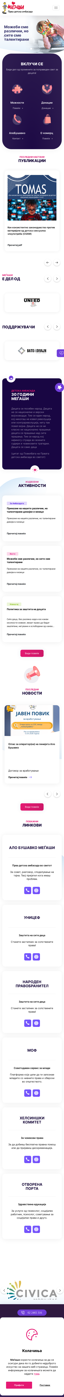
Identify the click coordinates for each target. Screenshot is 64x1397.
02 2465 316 (30, 1312)
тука (36, 1373)
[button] (5, 35)
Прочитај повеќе (16, 533)
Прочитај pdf (15, 245)
